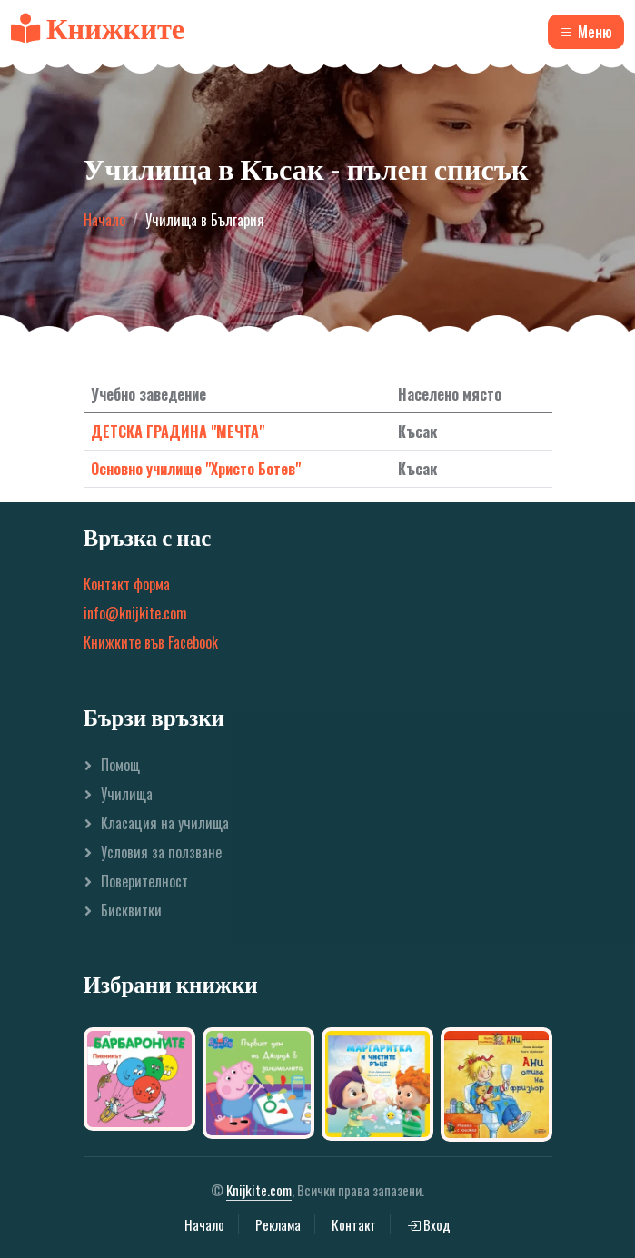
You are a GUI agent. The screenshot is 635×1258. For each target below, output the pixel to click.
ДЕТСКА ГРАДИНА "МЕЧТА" (177, 431)
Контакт (354, 1224)
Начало (104, 220)
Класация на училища (165, 823)
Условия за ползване (161, 852)
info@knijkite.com (135, 613)
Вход (429, 1224)
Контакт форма (127, 584)
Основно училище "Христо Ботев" (196, 469)
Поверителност (144, 881)
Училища (127, 794)
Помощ (120, 765)
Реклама (278, 1224)
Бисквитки (131, 910)
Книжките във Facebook (151, 642)
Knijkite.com (259, 1190)
